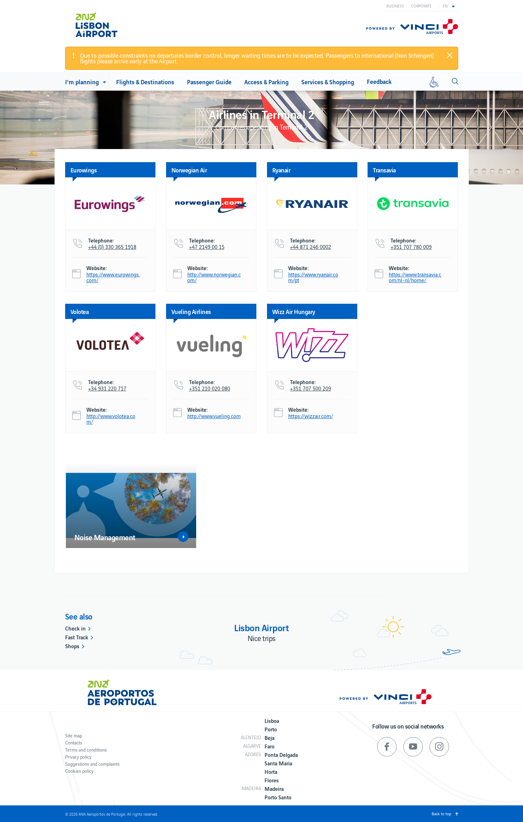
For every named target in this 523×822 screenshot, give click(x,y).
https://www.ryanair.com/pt (313, 277)
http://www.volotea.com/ (110, 418)
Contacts (73, 742)
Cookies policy (79, 770)
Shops (72, 646)
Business (395, 5)
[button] (449, 5)
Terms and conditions (86, 749)
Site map (73, 735)
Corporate (421, 5)
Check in (75, 628)
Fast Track (76, 637)
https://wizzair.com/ (310, 416)
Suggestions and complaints (92, 763)
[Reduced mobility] (434, 82)
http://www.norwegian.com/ (214, 277)
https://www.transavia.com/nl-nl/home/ (415, 277)
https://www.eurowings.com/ (113, 277)
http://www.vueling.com (214, 416)
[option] (131, 505)
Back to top (441, 813)
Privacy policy (78, 756)
